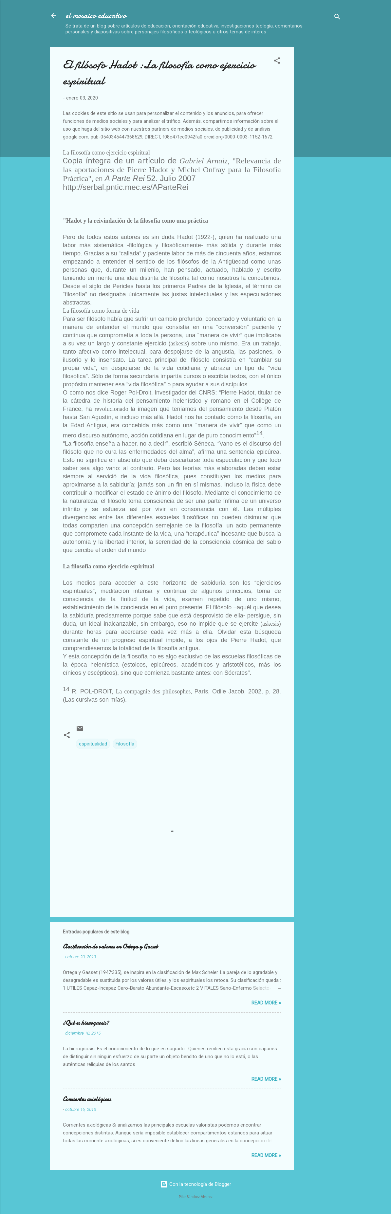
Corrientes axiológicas (87, 1099)
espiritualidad (93, 744)
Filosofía (125, 744)
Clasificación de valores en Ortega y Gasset (110, 947)
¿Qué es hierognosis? (86, 1023)
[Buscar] (337, 18)
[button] (277, 62)
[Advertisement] (345, 145)
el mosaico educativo (95, 15)
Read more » (266, 1003)
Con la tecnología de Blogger (195, 1184)
